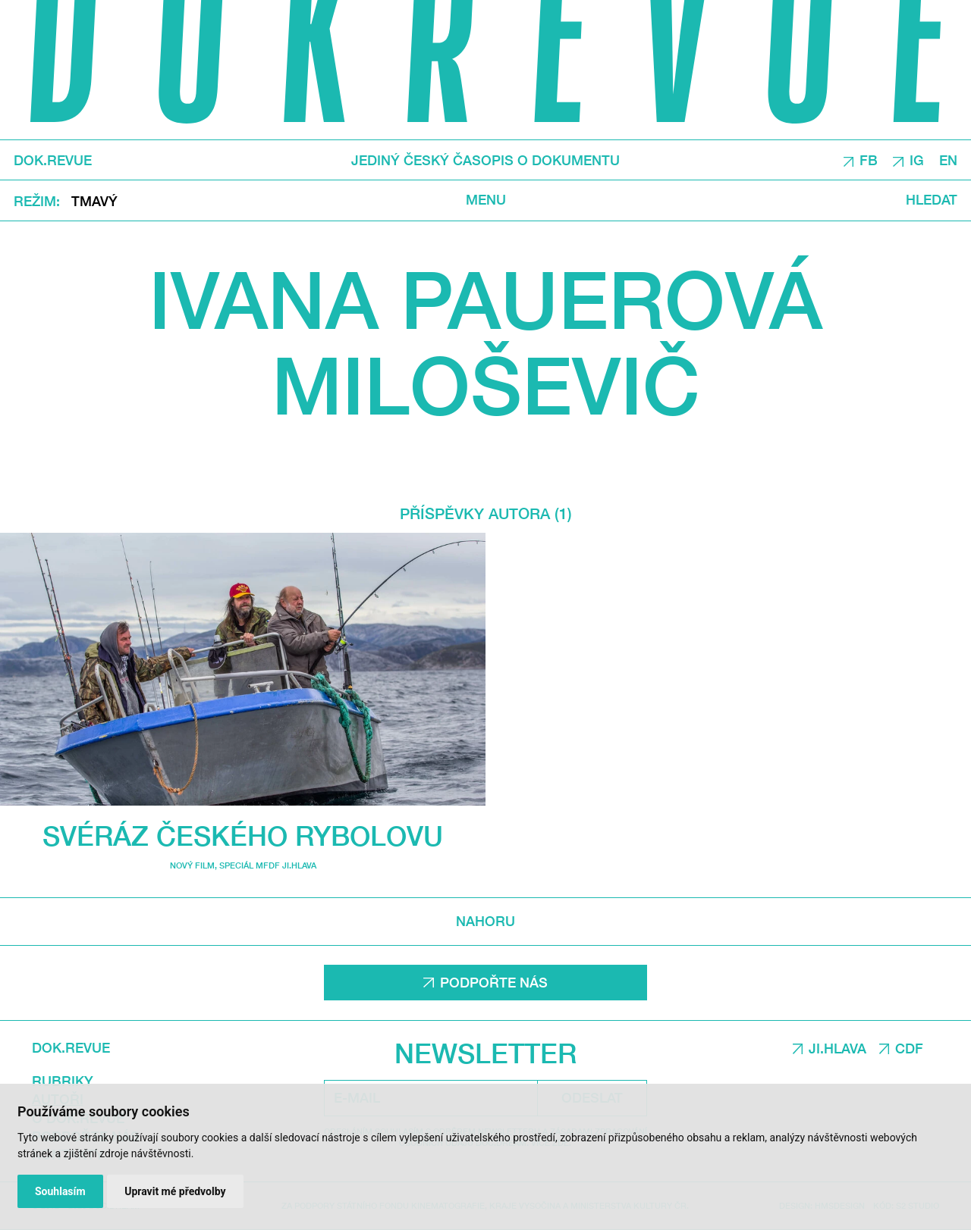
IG (917, 160)
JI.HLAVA (837, 1048)
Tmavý (94, 201)
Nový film (192, 865)
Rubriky (62, 1081)
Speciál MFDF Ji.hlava (267, 865)
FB (868, 160)
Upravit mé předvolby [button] (174, 1191)
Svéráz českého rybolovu (242, 835)
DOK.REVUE (53, 160)
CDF (909, 1048)
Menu (486, 200)
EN (948, 160)
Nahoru (485, 921)
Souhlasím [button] (60, 1191)
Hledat (931, 200)
